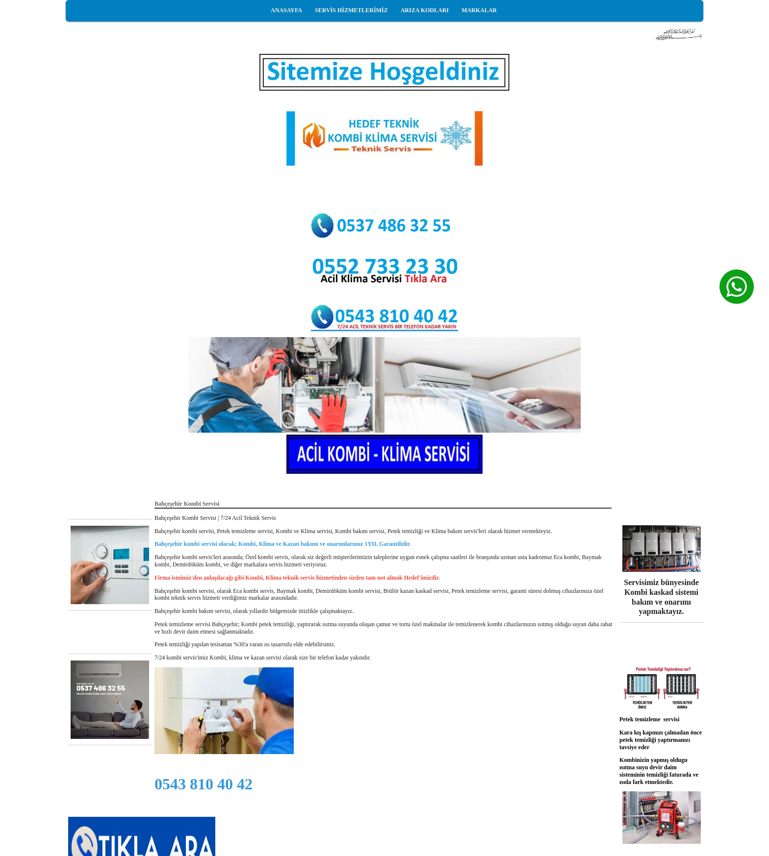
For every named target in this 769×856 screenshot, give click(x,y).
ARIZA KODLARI (425, 10)
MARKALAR (479, 10)
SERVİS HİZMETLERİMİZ (351, 10)
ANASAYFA (286, 10)
